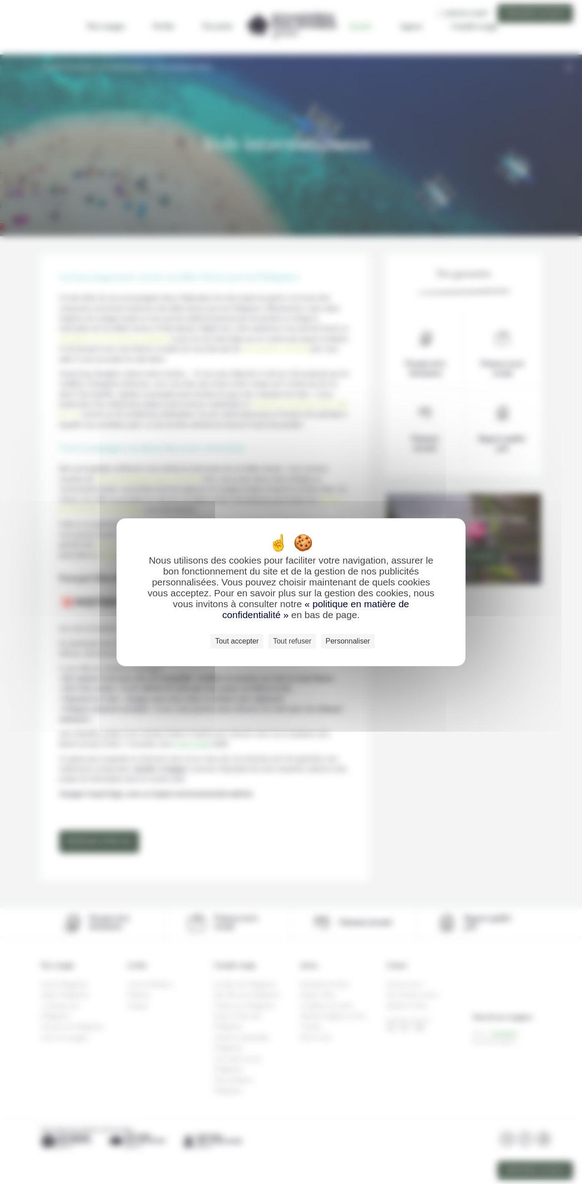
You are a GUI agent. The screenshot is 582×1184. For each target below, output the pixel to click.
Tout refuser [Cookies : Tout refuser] (292, 641)
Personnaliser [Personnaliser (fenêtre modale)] (348, 641)
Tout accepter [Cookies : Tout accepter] (237, 641)
